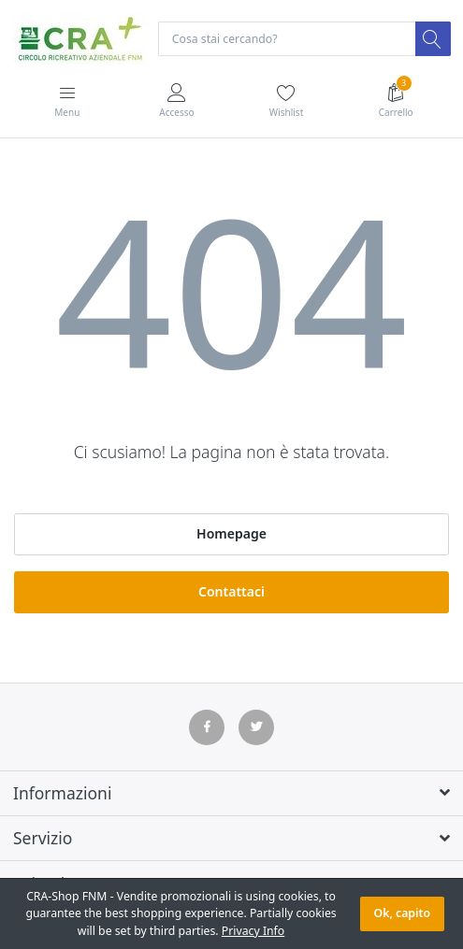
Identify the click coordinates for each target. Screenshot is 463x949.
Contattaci (231, 591)
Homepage (231, 533)
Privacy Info (253, 931)
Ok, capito (402, 913)
